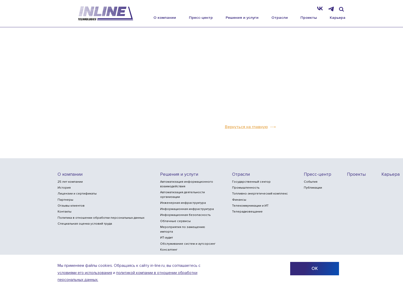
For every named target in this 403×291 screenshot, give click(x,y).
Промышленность (245, 188)
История (64, 188)
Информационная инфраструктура (187, 209)
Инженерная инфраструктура (183, 203)
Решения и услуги (242, 17)
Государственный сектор (251, 182)
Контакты (64, 212)
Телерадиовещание (247, 212)
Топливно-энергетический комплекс (260, 194)
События (310, 182)
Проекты (308, 17)
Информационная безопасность (185, 215)
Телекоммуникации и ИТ (250, 206)
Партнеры (65, 200)
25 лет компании (70, 182)
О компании (164, 17)
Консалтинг (168, 250)
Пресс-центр (201, 17)
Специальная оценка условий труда (85, 224)
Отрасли (279, 17)
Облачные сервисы (175, 221)
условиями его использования (85, 272)
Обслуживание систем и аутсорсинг (187, 244)
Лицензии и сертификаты (77, 194)
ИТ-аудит (166, 238)
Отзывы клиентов (71, 206)
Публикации (313, 188)
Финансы (239, 200)
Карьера (337, 17)
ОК (315, 268)
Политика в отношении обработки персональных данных (101, 218)
